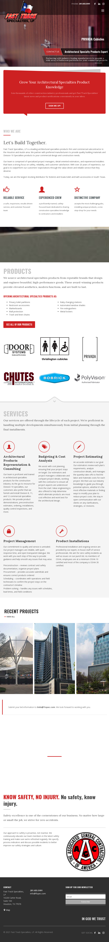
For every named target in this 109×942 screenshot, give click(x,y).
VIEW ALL (11, 617)
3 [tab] (99, 61)
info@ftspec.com (38, 893)
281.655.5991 (84, 4)
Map (6, 910)
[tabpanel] (54, 34)
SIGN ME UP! (55, 105)
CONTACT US (53, 51)
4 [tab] (98, 63)
